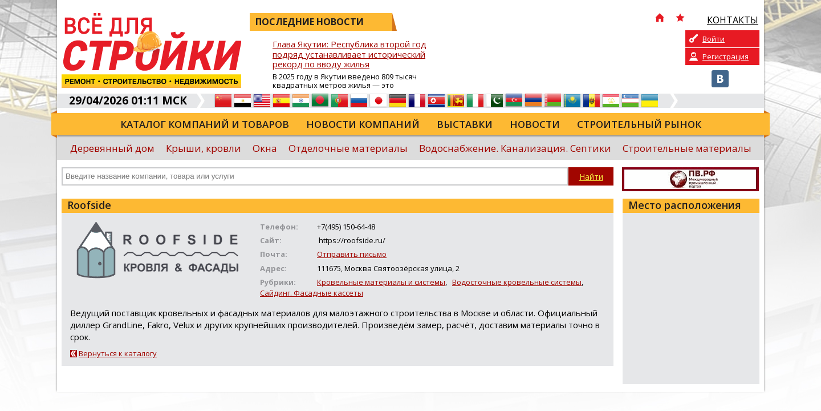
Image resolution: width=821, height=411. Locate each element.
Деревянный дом (112, 148)
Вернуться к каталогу (118, 353)
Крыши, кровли (203, 148)
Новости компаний (363, 124)
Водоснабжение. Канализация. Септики (515, 148)
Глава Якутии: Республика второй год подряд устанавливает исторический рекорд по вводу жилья (349, 54)
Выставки (465, 124)
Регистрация (725, 56)
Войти (713, 39)
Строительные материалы (687, 148)
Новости (535, 124)
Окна (265, 148)
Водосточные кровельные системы (517, 282)
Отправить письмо (352, 254)
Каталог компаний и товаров (204, 124)
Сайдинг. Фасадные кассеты (311, 293)
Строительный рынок (639, 124)
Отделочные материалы (348, 148)
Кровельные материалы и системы (381, 282)
